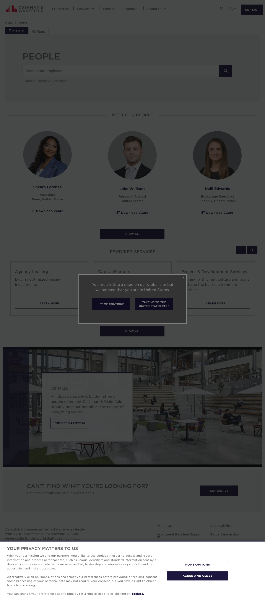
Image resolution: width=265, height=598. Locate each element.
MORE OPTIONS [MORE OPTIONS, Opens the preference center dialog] (197, 586)
